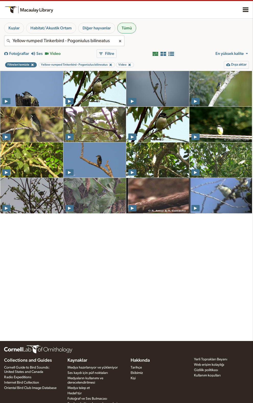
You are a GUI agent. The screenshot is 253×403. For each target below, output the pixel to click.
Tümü (127, 28)
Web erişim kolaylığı (209, 365)
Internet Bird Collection (21, 382)
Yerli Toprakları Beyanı (210, 359)
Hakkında (140, 360)
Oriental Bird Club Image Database (30, 388)
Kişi (133, 378)
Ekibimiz (137, 373)
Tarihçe (136, 367)
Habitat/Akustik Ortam (51, 28)
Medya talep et (78, 388)
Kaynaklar (77, 360)
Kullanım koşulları (207, 375)
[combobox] (64, 41)
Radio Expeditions (17, 377)
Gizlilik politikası (206, 370)
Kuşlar (14, 28)
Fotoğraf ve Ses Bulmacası (87, 398)
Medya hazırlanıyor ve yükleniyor (92, 367)
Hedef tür (74, 393)
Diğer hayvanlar (97, 28)
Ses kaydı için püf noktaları (87, 373)
